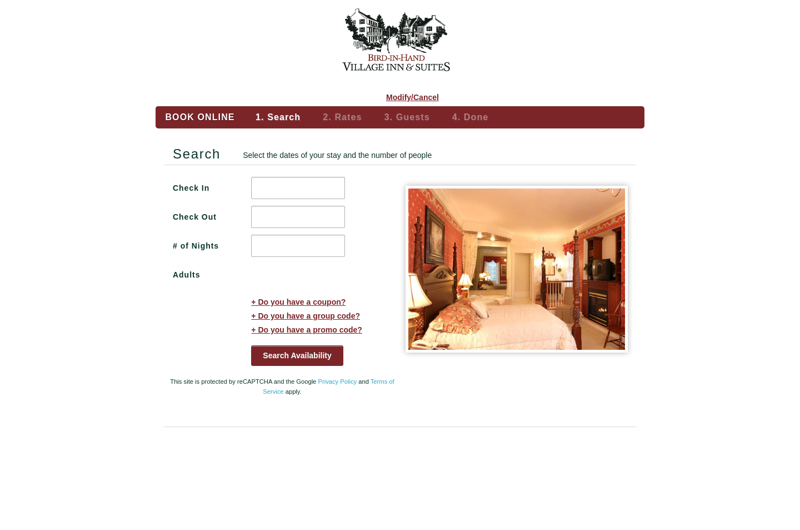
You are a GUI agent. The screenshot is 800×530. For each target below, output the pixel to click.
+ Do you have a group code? (305, 315)
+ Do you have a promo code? (306, 329)
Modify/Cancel (412, 97)
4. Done (470, 117)
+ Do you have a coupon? (298, 302)
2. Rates (342, 117)
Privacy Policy (337, 381)
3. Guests (407, 117)
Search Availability (297, 355)
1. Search (278, 117)
